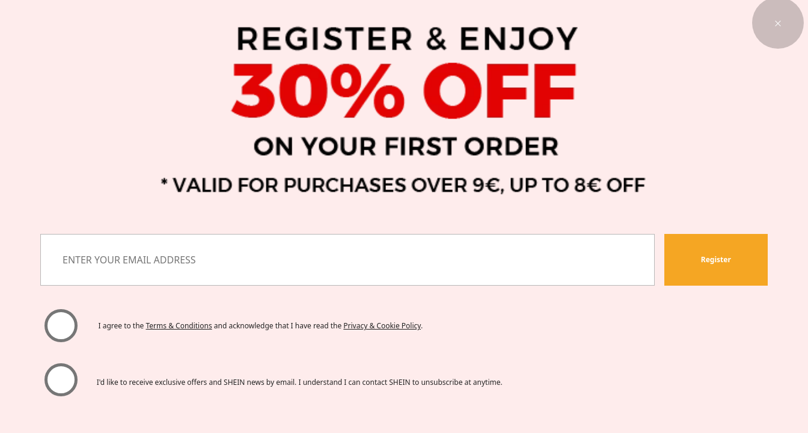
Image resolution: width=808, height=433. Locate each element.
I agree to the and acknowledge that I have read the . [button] (260, 326)
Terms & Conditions (179, 326)
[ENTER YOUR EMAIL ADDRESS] (347, 260)
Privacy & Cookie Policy (382, 326)
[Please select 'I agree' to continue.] (61, 325)
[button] (716, 260)
